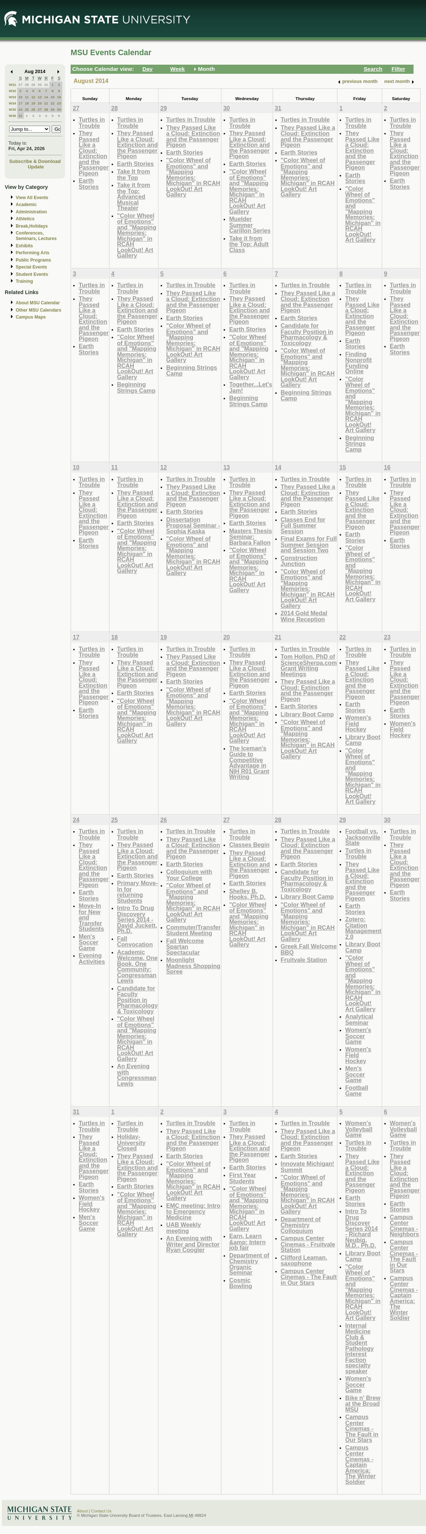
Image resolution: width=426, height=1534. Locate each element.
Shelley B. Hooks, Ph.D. (247, 894)
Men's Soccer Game (88, 942)
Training (24, 281)
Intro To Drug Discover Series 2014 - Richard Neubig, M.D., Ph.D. (361, 1228)
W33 (12, 97)
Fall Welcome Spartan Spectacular (185, 946)
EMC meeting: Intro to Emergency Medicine (193, 1211)
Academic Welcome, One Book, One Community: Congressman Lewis (137, 966)
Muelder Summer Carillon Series (249, 225)
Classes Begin (249, 844)
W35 (12, 109)
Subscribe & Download (35, 161)
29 (33, 85)
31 (46, 85)
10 (20, 97)
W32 (12, 91)
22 (53, 103)
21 (46, 103)
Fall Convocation (135, 941)
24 (20, 109)
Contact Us (101, 1511)
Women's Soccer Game (358, 1036)
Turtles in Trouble (92, 122)
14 (46, 97)
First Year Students (242, 1178)
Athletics (25, 218)
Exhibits (24, 245)
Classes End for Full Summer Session (303, 525)
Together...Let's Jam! (250, 387)
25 (27, 109)
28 (27, 85)
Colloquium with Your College (189, 874)
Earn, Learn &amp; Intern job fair (247, 1242)
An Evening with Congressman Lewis (137, 1075)
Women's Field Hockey (358, 723)
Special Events (31, 267)
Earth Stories (89, 183)
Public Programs (33, 260)
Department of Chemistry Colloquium (301, 1225)
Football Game (356, 1090)
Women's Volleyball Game (358, 1129)
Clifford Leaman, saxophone (304, 1260)
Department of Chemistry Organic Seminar (249, 1264)
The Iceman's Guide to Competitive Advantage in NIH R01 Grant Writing (249, 762)
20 (40, 103)
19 (33, 103)
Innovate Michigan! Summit (307, 1166)
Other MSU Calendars (38, 310)
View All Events (32, 197)
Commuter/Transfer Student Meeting (193, 930)
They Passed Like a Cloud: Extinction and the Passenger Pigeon (94, 153)
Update (36, 167)
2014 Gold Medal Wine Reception (304, 616)
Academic (26, 204)
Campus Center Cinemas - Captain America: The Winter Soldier (360, 1464)
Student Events (32, 274)
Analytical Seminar (359, 1019)
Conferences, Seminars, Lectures (36, 236)
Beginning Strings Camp (136, 387)
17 (20, 103)
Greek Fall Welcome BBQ (309, 949)
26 (33, 109)
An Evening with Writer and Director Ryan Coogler (193, 1244)
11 (27, 97)
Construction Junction (299, 561)
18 (27, 103)
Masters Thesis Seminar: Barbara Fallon (250, 537)
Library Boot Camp (307, 714)
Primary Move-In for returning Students (137, 892)
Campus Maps (31, 317)
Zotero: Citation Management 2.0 (363, 928)
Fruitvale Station (304, 959)
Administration (31, 211)
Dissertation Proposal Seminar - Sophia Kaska (193, 525)
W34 (12, 103)
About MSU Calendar (38, 302)
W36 (12, 116)
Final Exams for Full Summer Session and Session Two (309, 544)
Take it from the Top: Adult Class (249, 244)
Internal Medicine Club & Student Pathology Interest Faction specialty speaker (359, 1348)
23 (59, 103)
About (82, 1511)
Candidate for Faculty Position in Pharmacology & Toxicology (307, 334)
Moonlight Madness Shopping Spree (193, 965)
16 (59, 97)
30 (40, 85)
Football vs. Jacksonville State (362, 837)
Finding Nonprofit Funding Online (358, 363)
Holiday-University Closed (131, 1142)
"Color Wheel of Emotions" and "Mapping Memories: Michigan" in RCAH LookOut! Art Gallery (136, 235)
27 (20, 85)
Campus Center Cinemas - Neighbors (404, 1226)
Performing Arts (32, 252)
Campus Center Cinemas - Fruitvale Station (308, 1244)
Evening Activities (92, 958)
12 (33, 97)
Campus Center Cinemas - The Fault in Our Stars (309, 1277)
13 (40, 97)
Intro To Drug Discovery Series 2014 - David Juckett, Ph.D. (137, 919)
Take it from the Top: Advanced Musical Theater (133, 196)
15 (53, 97)
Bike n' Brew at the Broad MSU (362, 1403)
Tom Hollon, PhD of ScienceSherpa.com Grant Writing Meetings (309, 665)
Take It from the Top (133, 174)
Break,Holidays (32, 226)
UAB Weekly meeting (183, 1227)
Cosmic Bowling (240, 1283)
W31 (12, 85)
